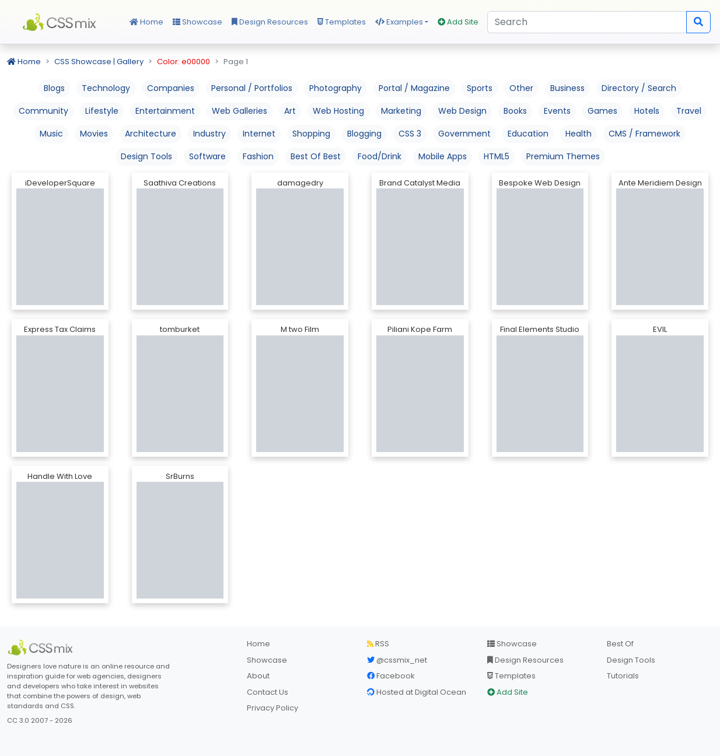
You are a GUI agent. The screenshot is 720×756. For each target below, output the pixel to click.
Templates (341, 21)
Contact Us (267, 692)
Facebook (391, 675)
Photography (335, 88)
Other (521, 88)
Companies (170, 88)
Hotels (646, 111)
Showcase (197, 21)
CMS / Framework (644, 133)
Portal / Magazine (414, 88)
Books (515, 111)
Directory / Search (639, 88)
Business (567, 88)
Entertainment (165, 111)
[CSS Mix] (42, 647)
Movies (94, 133)
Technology (106, 88)
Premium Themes (563, 156)
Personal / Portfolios (251, 88)
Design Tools (146, 156)
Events (557, 111)
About (258, 675)
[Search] (587, 22)
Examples (399, 21)
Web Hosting (338, 111)
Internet (259, 133)
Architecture (150, 133)
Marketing (401, 111)
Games (602, 111)
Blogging (364, 133)
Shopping (311, 133)
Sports (479, 88)
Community (43, 111)
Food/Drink (379, 156)
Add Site (458, 21)
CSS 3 (410, 133)
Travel (688, 111)
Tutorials (623, 675)
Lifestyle (101, 111)
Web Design (462, 111)
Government (464, 133)
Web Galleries (239, 111)
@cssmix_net (397, 660)
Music (51, 133)
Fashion (258, 156)
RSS (378, 643)
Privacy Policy (272, 707)
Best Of (620, 643)
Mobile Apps (442, 156)
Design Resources (270, 21)
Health (578, 133)
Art (290, 111)
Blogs (54, 88)
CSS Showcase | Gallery (99, 61)
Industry (209, 133)
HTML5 (496, 156)
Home (146, 21)
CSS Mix (61, 22)
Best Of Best (316, 156)
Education (528, 133)
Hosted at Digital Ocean (416, 692)
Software (207, 156)
